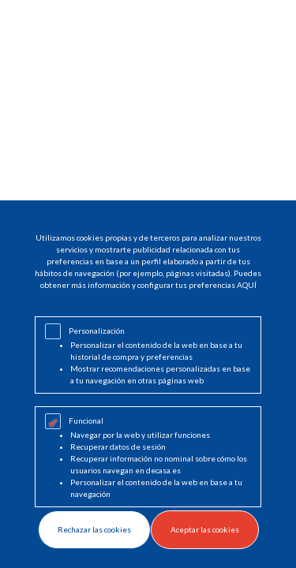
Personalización (97, 330)
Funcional (86, 420)
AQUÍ (247, 285)
